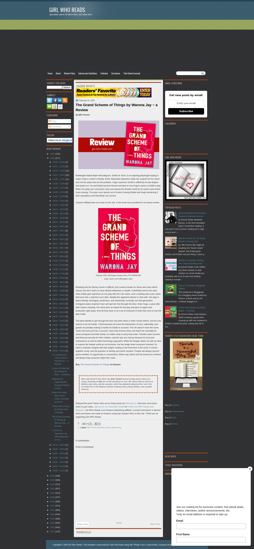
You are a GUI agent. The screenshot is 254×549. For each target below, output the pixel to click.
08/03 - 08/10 (58, 252)
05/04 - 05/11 (58, 308)
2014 (52, 518)
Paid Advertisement (132, 73)
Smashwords (178, 411)
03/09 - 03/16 (58, 342)
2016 (52, 510)
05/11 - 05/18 (58, 303)
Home (50, 73)
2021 (52, 488)
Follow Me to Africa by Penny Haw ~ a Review (61, 409)
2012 (52, 527)
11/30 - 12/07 (58, 179)
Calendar (104, 73)
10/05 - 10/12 (58, 213)
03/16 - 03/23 (58, 338)
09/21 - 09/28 (58, 222)
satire (108, 427)
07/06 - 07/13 (58, 269)
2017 (52, 506)
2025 (52, 158)
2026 (52, 154)
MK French (91, 427)
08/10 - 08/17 (58, 248)
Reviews (101, 427)
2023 (52, 480)
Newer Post (82, 524)
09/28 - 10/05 (58, 218)
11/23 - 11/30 (58, 183)
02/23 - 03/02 (58, 350)
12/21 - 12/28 (58, 166)
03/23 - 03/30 (58, 333)
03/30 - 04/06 (58, 329)
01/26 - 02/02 (58, 457)
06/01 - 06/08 (58, 290)
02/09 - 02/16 (58, 449)
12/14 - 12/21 (58, 170)
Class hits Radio (117, 545)
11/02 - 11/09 (58, 196)
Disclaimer (115, 73)
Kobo (174, 417)
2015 (52, 514)
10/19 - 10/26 (58, 205)
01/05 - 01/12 (58, 470)
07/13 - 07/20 (58, 265)
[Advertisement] (127, 45)
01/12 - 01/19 (58, 466)
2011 (52, 531)
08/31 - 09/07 (58, 235)
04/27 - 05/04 (58, 312)
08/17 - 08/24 (58, 243)
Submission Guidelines (87, 73)
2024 (52, 476)
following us (130, 403)
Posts (52, 121)
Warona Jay (116, 427)
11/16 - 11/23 (58, 188)
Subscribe (186, 111)
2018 (52, 501)
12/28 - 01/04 (58, 162)
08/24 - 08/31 (58, 239)
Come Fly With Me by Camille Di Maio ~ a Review (61, 371)
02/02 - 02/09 (58, 453)
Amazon (175, 405)
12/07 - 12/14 (58, 175)
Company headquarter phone (170, 545)
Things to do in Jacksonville (145, 545)
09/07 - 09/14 (58, 230)
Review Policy (69, 73)
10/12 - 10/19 (58, 209)
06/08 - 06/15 (58, 286)
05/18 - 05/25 (58, 299)
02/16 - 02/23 (58, 445)
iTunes (175, 424)
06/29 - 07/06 (58, 273)
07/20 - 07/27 (58, 261)
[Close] (250, 468)
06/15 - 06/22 (58, 282)
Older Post (155, 524)
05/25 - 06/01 (58, 295)
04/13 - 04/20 (58, 321)
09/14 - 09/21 (58, 226)
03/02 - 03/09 (58, 346)
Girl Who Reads (67, 10)
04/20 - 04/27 (58, 316)
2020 (52, 493)
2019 (52, 497)
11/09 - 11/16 (58, 192)
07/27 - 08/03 (58, 256)
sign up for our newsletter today (109, 406)
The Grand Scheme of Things (95, 364)
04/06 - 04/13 (58, 325)
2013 (52, 523)
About (58, 73)
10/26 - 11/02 (58, 201)
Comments (55, 126)
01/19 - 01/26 (58, 462)
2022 (52, 484)
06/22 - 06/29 (58, 278)
